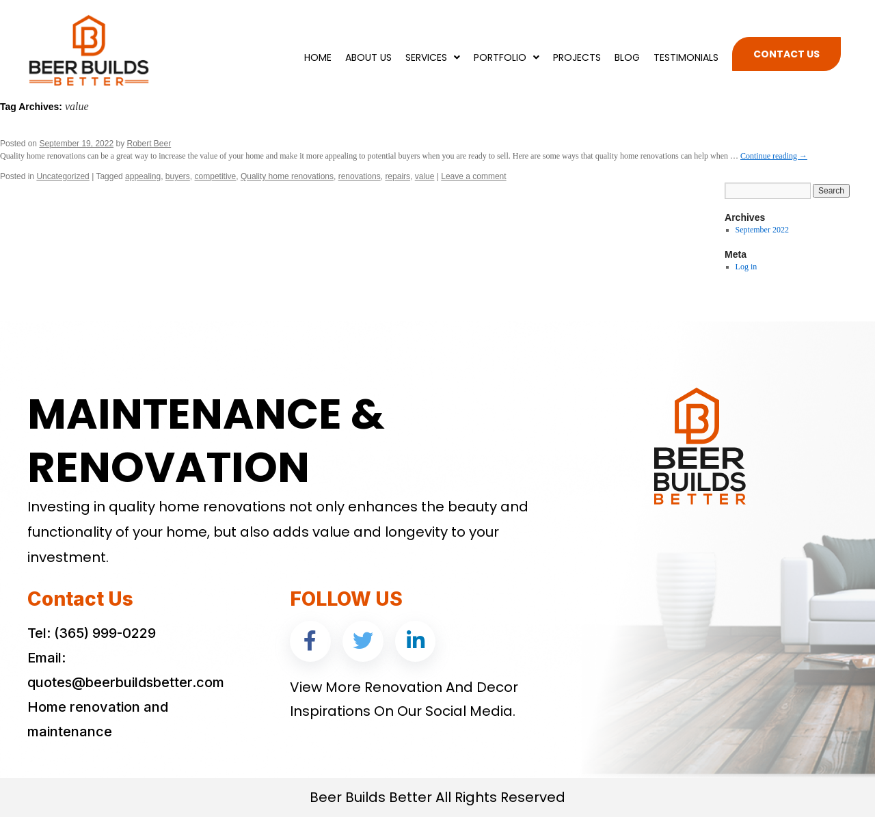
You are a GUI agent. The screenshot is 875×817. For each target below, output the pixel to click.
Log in (746, 266)
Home (318, 57)
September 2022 (762, 230)
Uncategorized (62, 176)
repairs (397, 176)
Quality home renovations (287, 176)
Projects (577, 57)
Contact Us (786, 54)
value (425, 176)
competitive (216, 176)
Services (432, 57)
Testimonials (686, 57)
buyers (177, 176)
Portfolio (506, 57)
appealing (143, 176)
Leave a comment (473, 176)
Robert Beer (149, 143)
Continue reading (773, 156)
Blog (627, 57)
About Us (368, 57)
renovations (359, 176)
